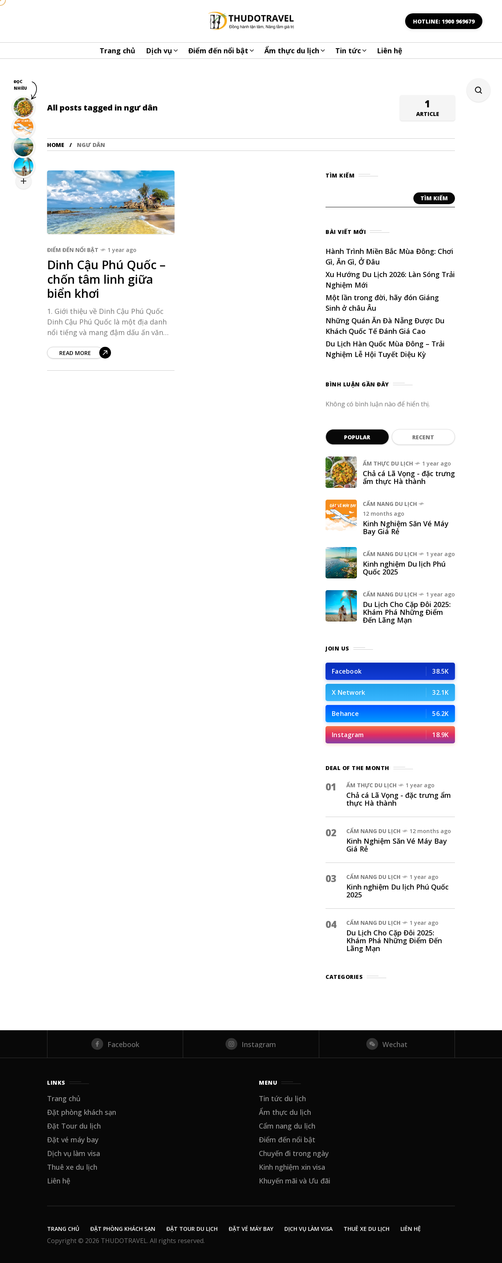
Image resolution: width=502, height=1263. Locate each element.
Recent (423, 437)
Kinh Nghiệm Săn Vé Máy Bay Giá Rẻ (406, 527)
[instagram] (250, 1044)
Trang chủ (63, 1098)
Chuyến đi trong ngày (294, 1153)
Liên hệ (58, 1180)
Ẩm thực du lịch (388, 463)
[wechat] (387, 1044)
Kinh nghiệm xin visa (292, 1167)
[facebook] (115, 1044)
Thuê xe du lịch (72, 1167)
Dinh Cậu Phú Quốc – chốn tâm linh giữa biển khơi (106, 279)
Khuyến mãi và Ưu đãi (294, 1180)
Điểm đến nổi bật (72, 250)
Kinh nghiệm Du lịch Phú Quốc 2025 (404, 567)
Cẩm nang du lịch (390, 503)
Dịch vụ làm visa (73, 1153)
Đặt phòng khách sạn (81, 1112)
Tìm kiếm (434, 198)
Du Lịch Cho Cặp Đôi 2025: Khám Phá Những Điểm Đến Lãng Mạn (407, 612)
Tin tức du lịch (282, 1098)
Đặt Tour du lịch (74, 1126)
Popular (357, 437)
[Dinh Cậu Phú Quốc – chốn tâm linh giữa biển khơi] (79, 353)
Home (55, 145)
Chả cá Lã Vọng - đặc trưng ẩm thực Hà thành (409, 477)
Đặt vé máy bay (72, 1139)
